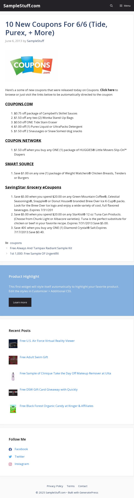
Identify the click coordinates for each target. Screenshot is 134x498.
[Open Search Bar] (111, 5)
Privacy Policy (55, 486)
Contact (82, 486)
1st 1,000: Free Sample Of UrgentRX (34, 253)
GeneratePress (89, 492)
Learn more (20, 302)
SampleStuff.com (21, 6)
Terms (71, 486)
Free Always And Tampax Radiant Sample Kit (41, 248)
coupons (16, 243)
